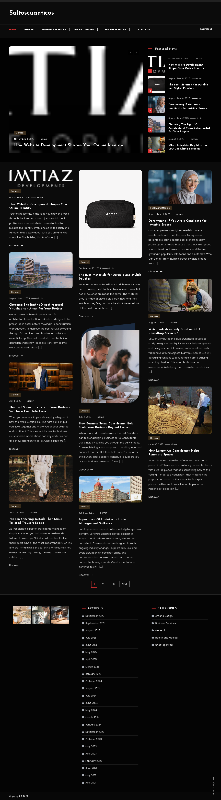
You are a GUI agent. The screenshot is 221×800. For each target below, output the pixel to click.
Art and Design (84, 29)
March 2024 (85, 717)
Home (12, 29)
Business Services (54, 29)
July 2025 (83, 637)
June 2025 (84, 644)
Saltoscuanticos (31, 13)
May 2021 (83, 775)
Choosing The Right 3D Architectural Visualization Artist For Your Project (189, 128)
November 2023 (87, 731)
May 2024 (83, 710)
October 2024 (86, 681)
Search (206, 29)
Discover (16, 245)
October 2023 (86, 739)
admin (45, 139)
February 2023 (86, 760)
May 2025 (83, 652)
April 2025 (83, 659)
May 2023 (83, 746)
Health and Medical (160, 207)
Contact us (142, 29)
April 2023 (83, 753)
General (29, 29)
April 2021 (83, 782)
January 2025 (85, 673)
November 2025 (87, 615)
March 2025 (84, 666)
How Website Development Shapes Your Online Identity (72, 145)
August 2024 (85, 688)
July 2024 (83, 695)
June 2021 (83, 768)
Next (125, 584)
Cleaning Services (114, 29)
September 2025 (87, 623)
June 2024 (84, 702)
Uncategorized (156, 644)
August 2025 (85, 630)
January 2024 (86, 724)
